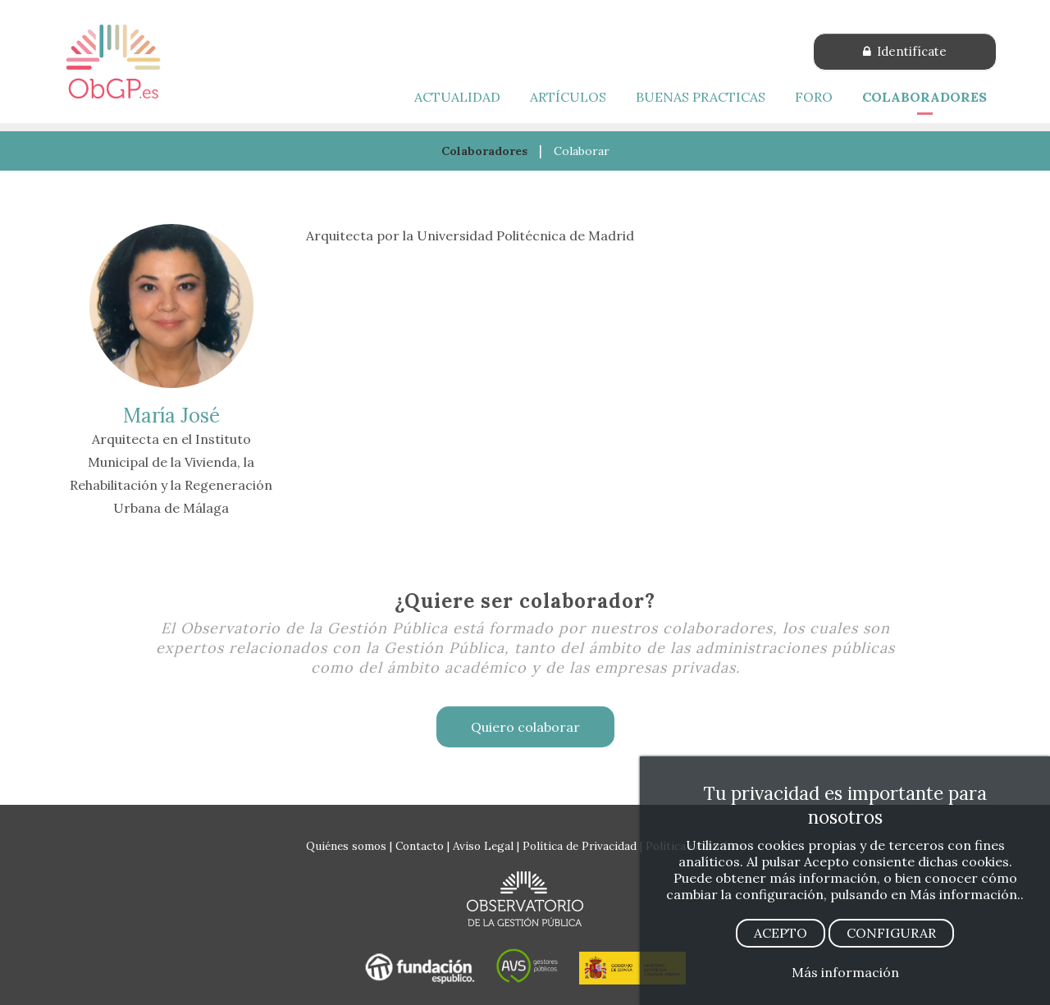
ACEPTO (780, 933)
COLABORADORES (924, 97)
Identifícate (905, 51)
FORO (814, 97)
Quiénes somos (346, 845)
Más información (845, 972)
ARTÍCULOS (568, 97)
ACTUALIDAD (457, 97)
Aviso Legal (483, 845)
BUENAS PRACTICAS (700, 97)
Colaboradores (484, 151)
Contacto (419, 845)
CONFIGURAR (891, 933)
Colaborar (581, 151)
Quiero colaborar (525, 727)
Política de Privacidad (580, 845)
